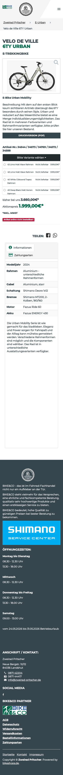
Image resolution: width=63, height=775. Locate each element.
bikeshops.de (11, 763)
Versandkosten (12, 733)
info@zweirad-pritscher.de (24, 680)
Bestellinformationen (17, 738)
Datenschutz (11, 724)
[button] (58, 9)
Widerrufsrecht (12, 729)
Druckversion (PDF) (31, 135)
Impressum (36, 754)
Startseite (8, 754)
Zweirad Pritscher (14, 22)
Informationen (20, 247)
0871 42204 (15, 673)
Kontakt (22, 754)
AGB (5, 719)
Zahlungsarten (21, 255)
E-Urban (40, 22)
